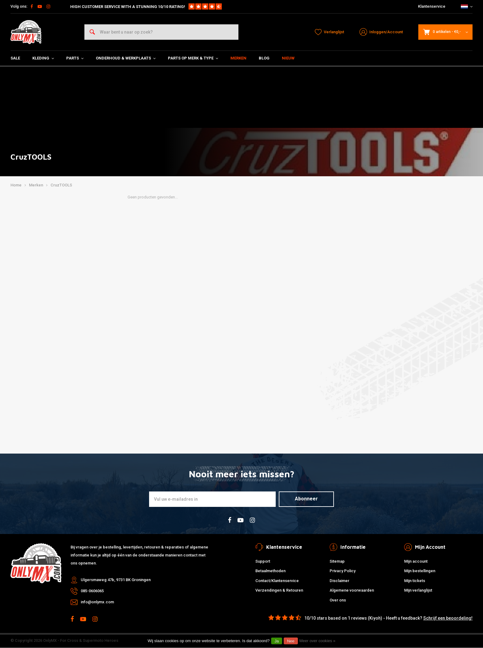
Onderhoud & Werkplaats (126, 58)
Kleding (43, 58)
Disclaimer (339, 580)
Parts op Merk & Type (193, 58)
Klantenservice (431, 6)
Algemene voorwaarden (352, 590)
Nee (290, 641)
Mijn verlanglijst (418, 590)
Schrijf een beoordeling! (448, 618)
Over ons (338, 600)
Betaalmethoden (270, 571)
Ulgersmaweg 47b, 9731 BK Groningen (116, 579)
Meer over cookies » (317, 640)
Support (262, 561)
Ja (276, 641)
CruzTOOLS (61, 185)
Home (16, 185)
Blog (264, 58)
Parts (74, 58)
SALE (15, 58)
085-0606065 (92, 591)
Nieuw (288, 58)
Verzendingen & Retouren (279, 590)
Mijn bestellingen (419, 571)
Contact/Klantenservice (277, 580)
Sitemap (337, 561)
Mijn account (416, 561)
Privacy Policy (342, 571)
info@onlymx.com (97, 602)
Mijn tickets (414, 580)
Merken (238, 58)
